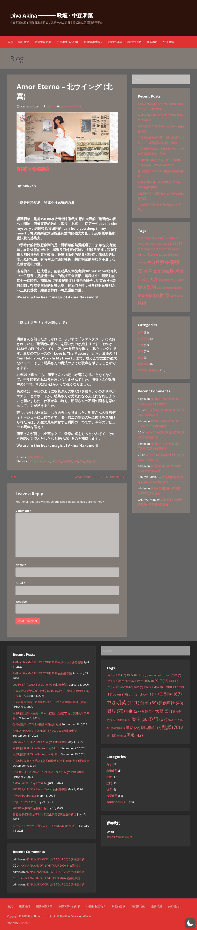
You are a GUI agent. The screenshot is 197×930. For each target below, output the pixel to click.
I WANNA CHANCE (24, 796)
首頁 (10, 42)
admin (49, 106)
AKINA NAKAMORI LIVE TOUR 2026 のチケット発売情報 (48, 662)
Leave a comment (71, 106)
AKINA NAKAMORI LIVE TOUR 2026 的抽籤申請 (42, 673)
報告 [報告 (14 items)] (145, 280)
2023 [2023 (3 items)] (152, 249)
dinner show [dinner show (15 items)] (141, 694)
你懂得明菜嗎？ (93, 42)
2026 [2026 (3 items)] (170, 249)
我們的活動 (134, 42)
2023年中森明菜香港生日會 (29, 808)
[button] (190, 923)
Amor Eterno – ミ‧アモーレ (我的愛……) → (101, 477)
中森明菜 (67, 461)
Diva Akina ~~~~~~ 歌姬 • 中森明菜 (51, 15)
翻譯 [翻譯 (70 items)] (164, 295)
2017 (32, 461)
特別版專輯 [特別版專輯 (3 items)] (168, 288)
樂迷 (88, 461)
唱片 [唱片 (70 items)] (174, 271)
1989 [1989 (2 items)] (177, 238)
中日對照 (56, 461)
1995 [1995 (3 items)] (152, 243)
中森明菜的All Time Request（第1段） (36, 754)
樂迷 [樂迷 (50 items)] (142, 287)
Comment (24, 511)
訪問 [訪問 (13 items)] (173, 296)
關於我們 (23, 42)
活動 (140, 345)
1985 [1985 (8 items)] (154, 238)
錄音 (140, 357)
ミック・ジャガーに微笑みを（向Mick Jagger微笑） (45, 826)
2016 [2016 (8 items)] (171, 244)
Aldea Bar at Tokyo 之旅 (28, 783)
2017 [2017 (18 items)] (178, 243)
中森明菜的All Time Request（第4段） (36, 748)
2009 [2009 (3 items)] (164, 243)
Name (21, 565)
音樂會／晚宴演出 (149, 370)
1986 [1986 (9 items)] (161, 238)
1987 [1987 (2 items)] (167, 238)
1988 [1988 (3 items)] (172, 238)
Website (21, 601)
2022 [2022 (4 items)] (146, 249)
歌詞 (94, 461)
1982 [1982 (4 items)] (140, 238)
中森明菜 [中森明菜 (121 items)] (123, 702)
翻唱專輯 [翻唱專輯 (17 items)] (152, 295)
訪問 (140, 351)
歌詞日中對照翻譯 (33, 169)
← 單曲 (11, 477)
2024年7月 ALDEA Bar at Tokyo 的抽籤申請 (40, 789)
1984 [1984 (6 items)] (147, 238)
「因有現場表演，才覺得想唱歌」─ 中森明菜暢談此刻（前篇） (51, 702)
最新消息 (152, 42)
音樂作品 (38, 457)
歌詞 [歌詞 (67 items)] (151, 287)
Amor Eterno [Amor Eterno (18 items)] (148, 254)
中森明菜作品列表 (67, 42)
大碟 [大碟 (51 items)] (153, 279)
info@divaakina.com (119, 837)
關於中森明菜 (43, 42)
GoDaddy (24, 922)
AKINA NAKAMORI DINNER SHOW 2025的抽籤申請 (45, 731)
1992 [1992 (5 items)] (140, 243)
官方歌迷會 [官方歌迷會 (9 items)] (166, 280)
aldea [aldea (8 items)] (176, 249)
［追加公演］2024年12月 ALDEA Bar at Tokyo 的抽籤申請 (49, 772)
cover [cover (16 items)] (163, 254)
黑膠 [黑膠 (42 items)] (142, 303)
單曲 (82, 461)
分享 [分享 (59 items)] (147, 271)
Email (20, 583)
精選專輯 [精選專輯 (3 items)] (178, 288)
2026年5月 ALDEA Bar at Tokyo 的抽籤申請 (40, 685)
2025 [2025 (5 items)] (164, 249)
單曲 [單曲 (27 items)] (133, 711)
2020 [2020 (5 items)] (140, 249)
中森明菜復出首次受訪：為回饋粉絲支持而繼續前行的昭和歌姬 (51, 761)
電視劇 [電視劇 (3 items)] (180, 296)
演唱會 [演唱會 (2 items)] (159, 288)
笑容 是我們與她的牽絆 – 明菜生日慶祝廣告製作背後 (44, 814)
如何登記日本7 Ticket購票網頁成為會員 (37, 724)
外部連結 (168, 42)
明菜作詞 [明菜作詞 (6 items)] (179, 280)
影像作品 (143, 339)
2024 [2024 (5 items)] (158, 249)
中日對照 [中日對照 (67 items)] (155, 262)
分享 (30, 457)
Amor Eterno (43, 461)
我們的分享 (115, 42)
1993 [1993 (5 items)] (146, 243)
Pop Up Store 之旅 (24, 802)
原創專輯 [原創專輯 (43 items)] (161, 271)
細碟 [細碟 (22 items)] (141, 295)
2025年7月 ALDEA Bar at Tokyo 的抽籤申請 (40, 742)
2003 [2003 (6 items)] (159, 243)
